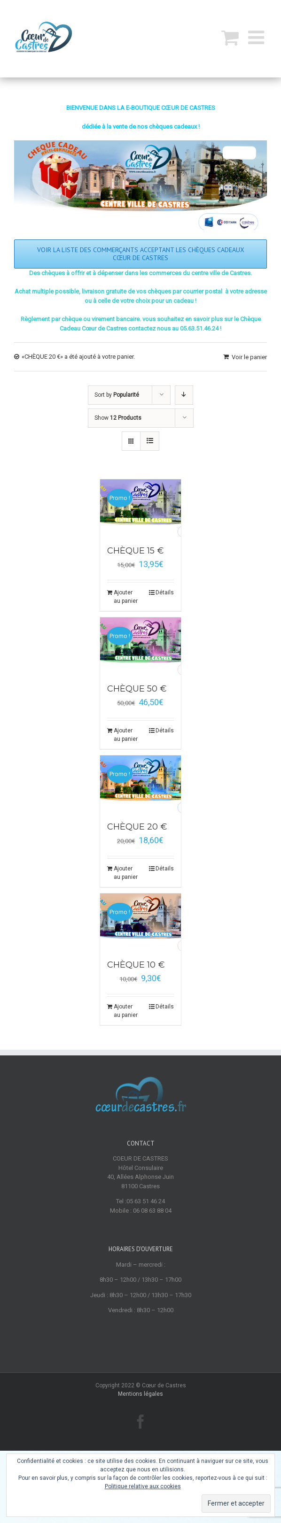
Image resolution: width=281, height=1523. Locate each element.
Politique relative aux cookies (143, 1486)
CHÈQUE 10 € (136, 965)
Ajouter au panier (126, 596)
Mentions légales (140, 1394)
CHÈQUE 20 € (137, 827)
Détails (165, 592)
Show (117, 418)
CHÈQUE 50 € (137, 689)
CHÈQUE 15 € (135, 551)
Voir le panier (249, 357)
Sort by (116, 395)
